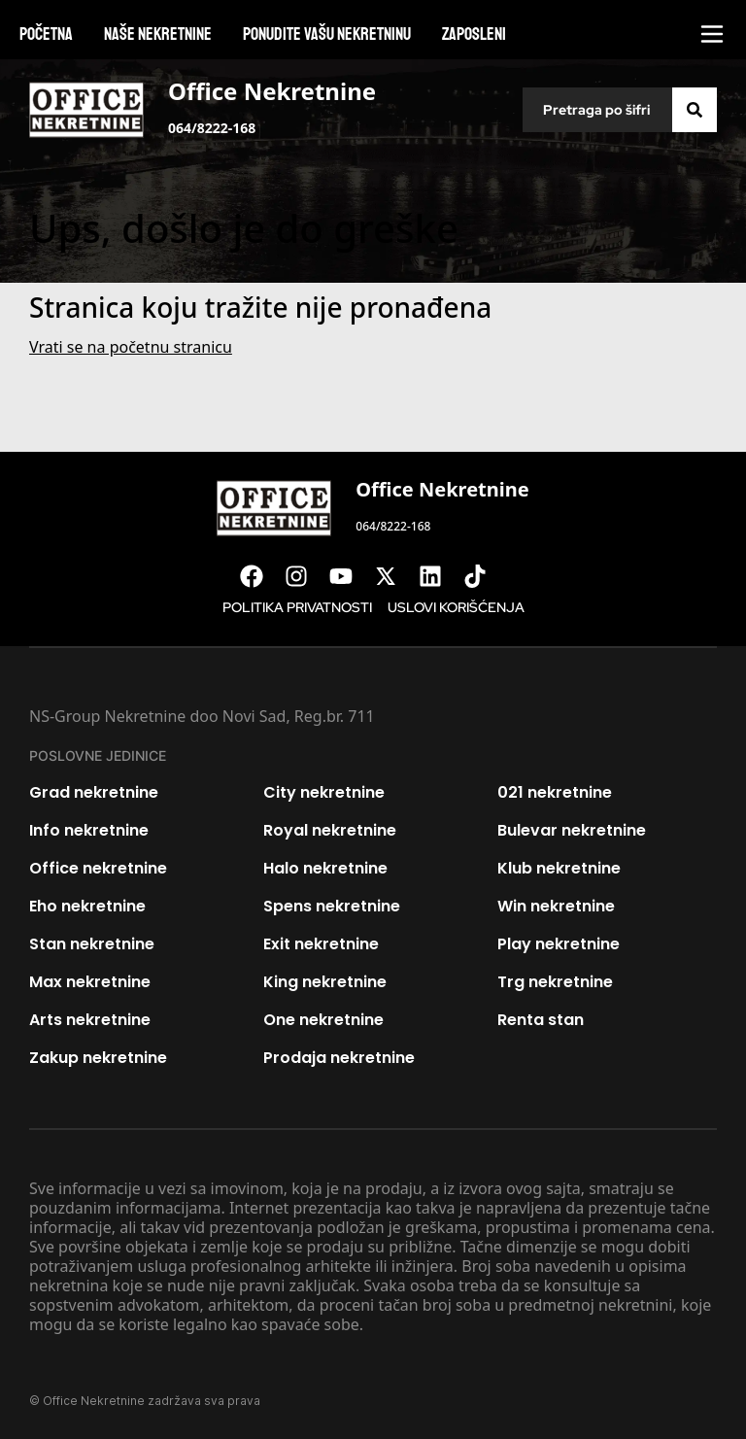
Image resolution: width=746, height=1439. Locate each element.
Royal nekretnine (329, 830)
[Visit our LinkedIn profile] (440, 576)
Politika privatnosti (297, 607)
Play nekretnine (558, 944)
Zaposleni (474, 34)
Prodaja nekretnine (339, 1057)
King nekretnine (325, 982)
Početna (46, 34)
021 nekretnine (554, 792)
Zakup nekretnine (98, 1057)
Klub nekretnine (559, 868)
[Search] (694, 109)
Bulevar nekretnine (571, 830)
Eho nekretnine (87, 906)
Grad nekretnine (93, 792)
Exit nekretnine (321, 944)
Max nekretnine (90, 982)
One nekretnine (323, 1020)
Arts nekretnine (90, 1020)
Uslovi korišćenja (456, 607)
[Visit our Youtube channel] (350, 576)
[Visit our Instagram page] (306, 576)
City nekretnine (324, 792)
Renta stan (540, 1020)
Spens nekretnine (331, 906)
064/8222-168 (211, 128)
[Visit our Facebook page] (261, 576)
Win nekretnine (556, 906)
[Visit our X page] (395, 576)
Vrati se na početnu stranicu (130, 347)
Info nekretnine (89, 830)
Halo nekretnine (325, 868)
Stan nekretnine (91, 944)
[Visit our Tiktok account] (484, 576)
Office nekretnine (98, 868)
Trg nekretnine (555, 982)
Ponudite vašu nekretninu (327, 34)
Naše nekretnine (158, 34)
